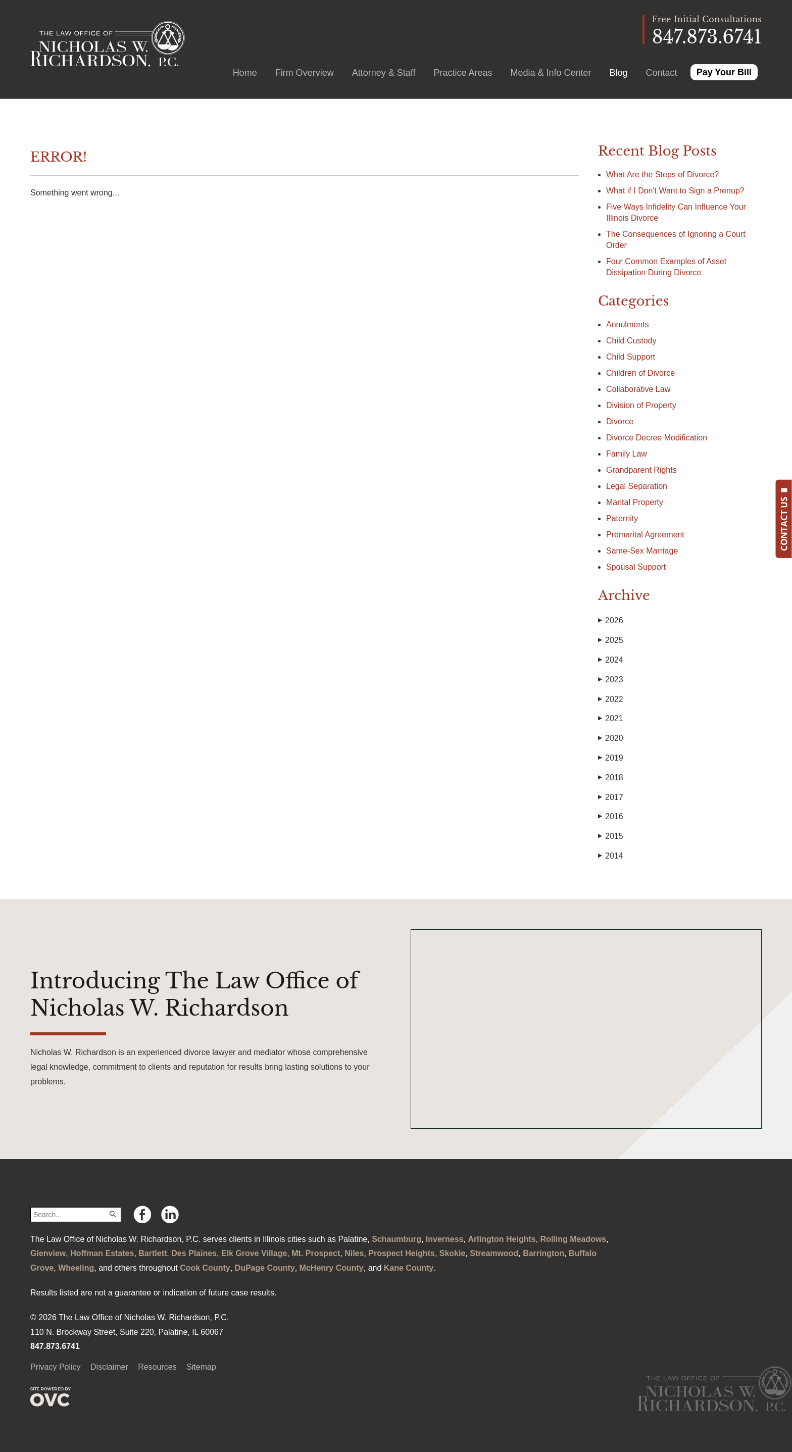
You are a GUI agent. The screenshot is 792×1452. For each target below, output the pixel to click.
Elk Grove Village (254, 1253)
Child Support (630, 357)
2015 (610, 836)
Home (245, 73)
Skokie (452, 1253)
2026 (610, 621)
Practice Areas (462, 73)
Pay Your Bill (724, 72)
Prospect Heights (401, 1253)
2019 (610, 758)
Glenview (48, 1253)
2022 (610, 699)
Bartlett (152, 1253)
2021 (610, 719)
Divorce (619, 421)
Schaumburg (396, 1239)
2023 (610, 680)
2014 (610, 856)
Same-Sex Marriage (642, 550)
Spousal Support (636, 567)
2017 (610, 797)
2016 (610, 817)
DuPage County (265, 1268)
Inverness (445, 1239)
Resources (157, 1367)
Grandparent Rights (641, 470)
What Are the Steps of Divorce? (663, 174)
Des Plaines (194, 1253)
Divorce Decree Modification (656, 437)
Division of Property (641, 405)
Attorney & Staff (384, 73)
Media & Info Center (550, 73)
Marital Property (634, 502)
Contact (661, 73)
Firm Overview (304, 73)
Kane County (409, 1268)
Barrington (543, 1253)
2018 (610, 778)
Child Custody (631, 340)
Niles (354, 1253)
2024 (610, 660)
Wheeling (76, 1268)
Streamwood (494, 1253)
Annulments (627, 324)
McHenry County (332, 1268)
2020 (610, 738)
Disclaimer (109, 1367)
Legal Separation (636, 486)
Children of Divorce (640, 373)
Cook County (205, 1268)
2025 (610, 640)
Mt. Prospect (315, 1253)
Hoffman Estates (102, 1253)
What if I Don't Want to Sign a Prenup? (675, 190)
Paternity (622, 518)
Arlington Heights (501, 1239)
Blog (619, 73)
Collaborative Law (638, 389)
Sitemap (201, 1367)
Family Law (626, 453)
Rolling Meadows (573, 1239)
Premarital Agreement (645, 534)
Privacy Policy (55, 1367)
